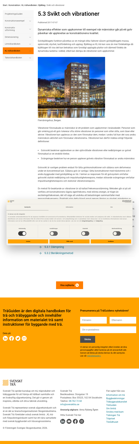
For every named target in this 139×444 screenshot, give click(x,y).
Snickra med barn (115, 411)
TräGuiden (111, 405)
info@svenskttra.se (69, 404)
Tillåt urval (69, 241)
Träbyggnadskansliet (116, 401)
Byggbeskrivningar (115, 398)
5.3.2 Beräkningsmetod (58, 253)
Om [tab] (111, 207)
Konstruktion (14, 5)
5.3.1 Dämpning (54, 247)
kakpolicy (99, 221)
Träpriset (110, 418)
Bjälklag (41, 5)
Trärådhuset (112, 422)
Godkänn (111, 241)
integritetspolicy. (94, 356)
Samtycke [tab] (27, 207)
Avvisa (28, 241)
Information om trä (115, 395)
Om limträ (111, 408)
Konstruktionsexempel (14, 21)
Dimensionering (11, 37)
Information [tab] (69, 207)
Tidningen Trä (113, 415)
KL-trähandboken (29, 5)
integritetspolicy (87, 221)
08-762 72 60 (75, 401)
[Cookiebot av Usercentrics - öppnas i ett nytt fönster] (119, 201)
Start (5, 5)
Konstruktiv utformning (10, 28)
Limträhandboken (12, 44)
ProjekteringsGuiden (14, 14)
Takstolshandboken (13, 57)
